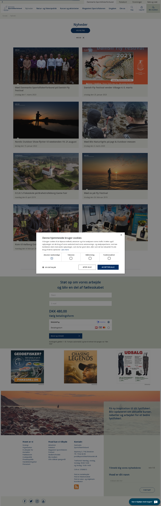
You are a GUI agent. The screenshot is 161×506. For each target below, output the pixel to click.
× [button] (121, 235)
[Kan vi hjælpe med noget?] (144, 501)
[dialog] (80, 253)
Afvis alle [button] (87, 267)
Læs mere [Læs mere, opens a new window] (65, 250)
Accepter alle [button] (108, 267)
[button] (49, 267)
